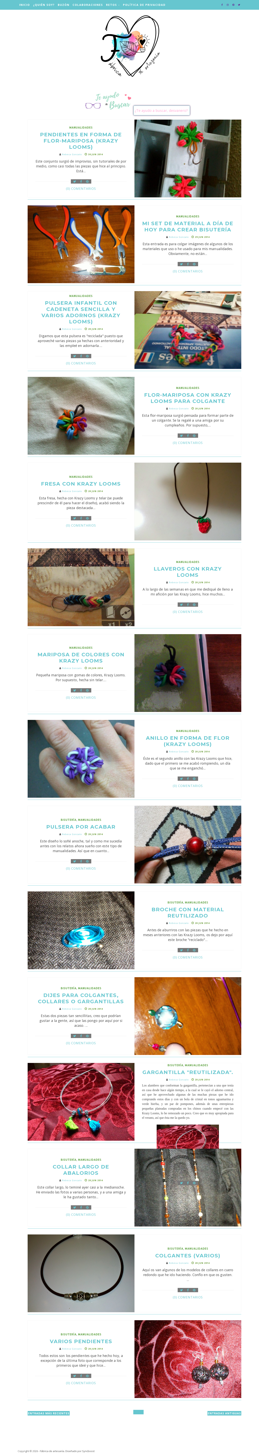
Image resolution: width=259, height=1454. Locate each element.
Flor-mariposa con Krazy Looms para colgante (187, 398)
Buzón (63, 5)
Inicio (24, 5)
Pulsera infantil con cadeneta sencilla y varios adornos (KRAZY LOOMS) (80, 312)
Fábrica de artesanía (52, 1451)
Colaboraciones (88, 5)
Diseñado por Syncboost (80, 1451)
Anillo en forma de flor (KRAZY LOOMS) (188, 741)
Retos (111, 5)
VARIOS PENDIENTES (81, 1341)
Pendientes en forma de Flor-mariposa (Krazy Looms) (81, 140)
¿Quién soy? (44, 5)
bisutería (68, 819)
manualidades (81, 127)
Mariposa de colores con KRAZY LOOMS (81, 657)
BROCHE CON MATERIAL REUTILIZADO (188, 912)
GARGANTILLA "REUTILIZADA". (187, 1072)
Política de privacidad (144, 5)
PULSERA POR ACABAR (81, 827)
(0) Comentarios (81, 188)
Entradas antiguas (224, 1413)
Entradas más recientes (48, 1413)
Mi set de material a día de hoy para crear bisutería (187, 226)
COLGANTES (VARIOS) (187, 1256)
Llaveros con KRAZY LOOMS (188, 572)
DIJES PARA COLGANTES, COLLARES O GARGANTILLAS (81, 998)
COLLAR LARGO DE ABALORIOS (81, 1170)
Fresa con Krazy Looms (81, 484)
